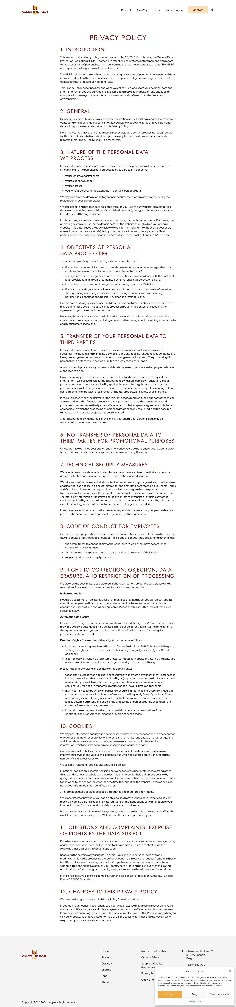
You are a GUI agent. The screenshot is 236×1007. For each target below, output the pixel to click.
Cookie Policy (149, 979)
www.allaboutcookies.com (125, 805)
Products (126, 10)
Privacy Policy (195, 1001)
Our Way (142, 10)
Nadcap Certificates (153, 951)
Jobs (169, 10)
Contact (198, 9)
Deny (195, 994)
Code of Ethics (150, 957)
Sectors (156, 10)
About (180, 10)
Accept (170, 994)
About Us (107, 982)
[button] (229, 971)
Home (105, 951)
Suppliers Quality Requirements (151, 965)
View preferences (219, 994)
